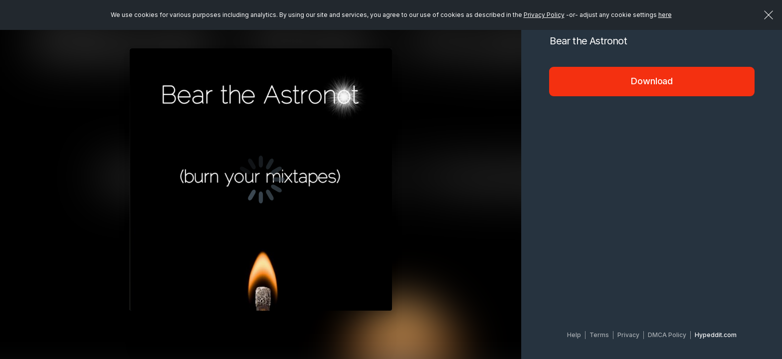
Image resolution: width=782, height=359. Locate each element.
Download (652, 81)
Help (574, 335)
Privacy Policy (544, 14)
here (665, 14)
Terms (599, 335)
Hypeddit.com (716, 335)
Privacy (628, 335)
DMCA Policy (667, 335)
